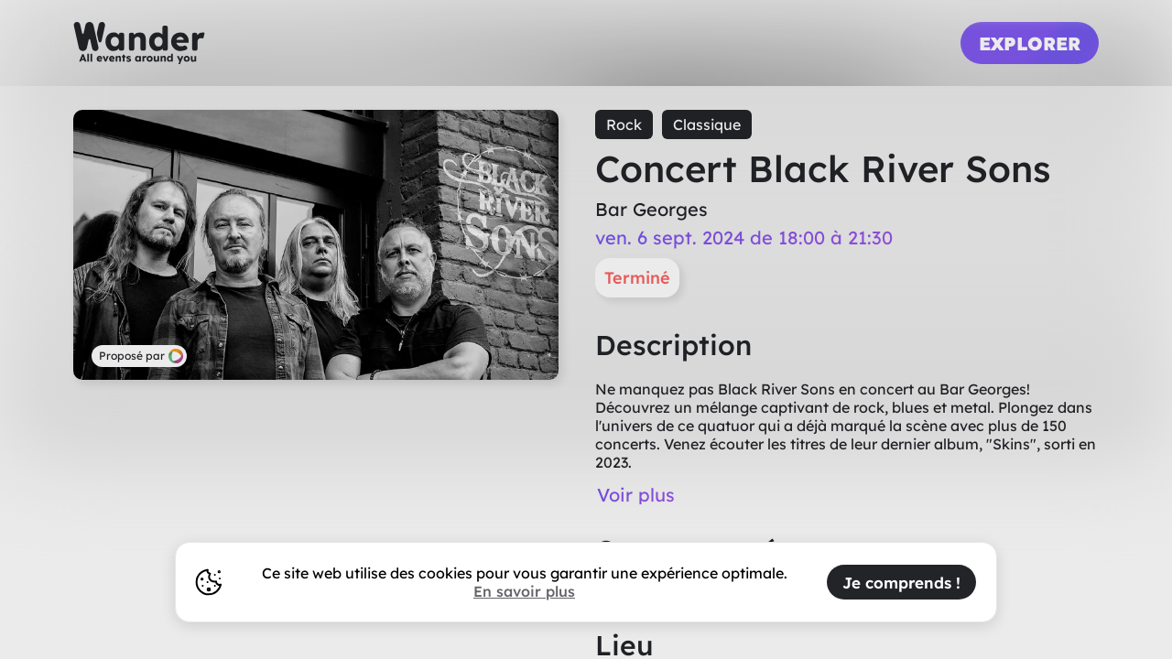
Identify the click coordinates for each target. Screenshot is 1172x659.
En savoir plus (524, 591)
